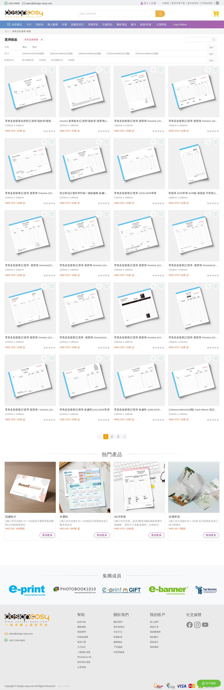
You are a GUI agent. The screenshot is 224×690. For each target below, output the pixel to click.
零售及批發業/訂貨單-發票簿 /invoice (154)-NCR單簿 (30, 193)
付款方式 (118, 632)
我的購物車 (156, 632)
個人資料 (154, 622)
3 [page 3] (118, 436)
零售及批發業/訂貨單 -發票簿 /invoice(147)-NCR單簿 (194, 265)
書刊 (133, 24)
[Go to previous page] (99, 436)
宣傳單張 (93, 24)
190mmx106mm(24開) (90, 53)
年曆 (64, 24)
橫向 (24, 47)
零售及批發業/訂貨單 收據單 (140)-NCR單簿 (139, 409)
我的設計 (154, 642)
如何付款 (82, 622)
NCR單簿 (120, 516)
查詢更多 (47, 535)
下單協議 (118, 647)
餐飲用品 (122, 24)
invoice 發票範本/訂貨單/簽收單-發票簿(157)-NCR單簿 (85, 121)
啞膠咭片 (11, 516)
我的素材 (154, 647)
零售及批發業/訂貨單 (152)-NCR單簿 (135, 193)
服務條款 (118, 642)
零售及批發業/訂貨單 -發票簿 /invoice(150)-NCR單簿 (30, 265)
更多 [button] (211, 47)
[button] (217, 3)
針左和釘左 (28, 60)
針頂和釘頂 (57, 60)
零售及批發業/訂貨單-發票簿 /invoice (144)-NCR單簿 (139, 337)
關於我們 (118, 622)
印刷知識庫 (83, 637)
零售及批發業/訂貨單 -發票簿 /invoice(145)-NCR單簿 (85, 337)
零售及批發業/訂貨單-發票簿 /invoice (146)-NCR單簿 (30, 337)
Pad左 (72, 60)
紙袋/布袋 (145, 24)
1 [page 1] (105, 436)
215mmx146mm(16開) (147, 53)
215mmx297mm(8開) (33, 53)
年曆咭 (64, 516)
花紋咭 (40, 24)
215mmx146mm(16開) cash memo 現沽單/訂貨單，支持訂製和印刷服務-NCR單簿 (194, 409)
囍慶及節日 (77, 24)
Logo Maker (180, 24)
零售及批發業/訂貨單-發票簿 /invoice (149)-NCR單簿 (85, 265)
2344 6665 (12, 3)
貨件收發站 (119, 627)
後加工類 (82, 642)
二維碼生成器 (84, 651)
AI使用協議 (119, 651)
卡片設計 (82, 647)
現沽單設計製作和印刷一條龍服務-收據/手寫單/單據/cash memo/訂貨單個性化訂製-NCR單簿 (85, 193)
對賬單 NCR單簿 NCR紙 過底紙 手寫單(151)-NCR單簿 (194, 193)
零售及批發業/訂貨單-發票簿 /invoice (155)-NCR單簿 (194, 121)
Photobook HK (84, 656)
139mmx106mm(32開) (61, 53)
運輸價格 (82, 627)
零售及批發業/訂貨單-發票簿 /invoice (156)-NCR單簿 (139, 121)
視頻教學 (82, 632)
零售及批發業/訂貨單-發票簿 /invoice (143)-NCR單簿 (194, 337)
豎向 (35, 47)
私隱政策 (118, 637)
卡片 (29, 24)
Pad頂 (43, 60)
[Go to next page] (124, 436)
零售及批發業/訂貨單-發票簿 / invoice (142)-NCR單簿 (30, 409)
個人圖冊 (53, 24)
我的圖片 (154, 637)
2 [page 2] (112, 436)
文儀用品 (107, 24)
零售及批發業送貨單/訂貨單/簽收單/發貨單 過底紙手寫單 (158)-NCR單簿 (30, 121)
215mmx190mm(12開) (118, 53)
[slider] (49, 130)
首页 (7, 31)
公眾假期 (82, 667)
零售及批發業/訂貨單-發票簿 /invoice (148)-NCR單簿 (139, 265)
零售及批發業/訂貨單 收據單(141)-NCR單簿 (85, 409)
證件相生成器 (84, 661)
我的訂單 (154, 627)
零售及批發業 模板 (23, 31)
